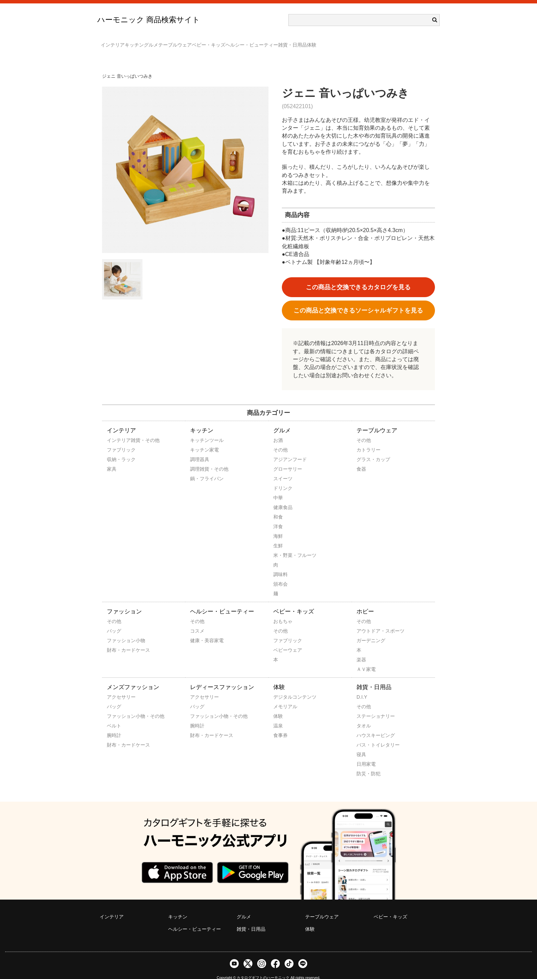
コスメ (197, 621)
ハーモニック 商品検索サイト (148, 19)
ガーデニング (366, 630)
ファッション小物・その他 (116, 706)
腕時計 (114, 725)
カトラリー (366, 440)
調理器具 (199, 449)
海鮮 (278, 526)
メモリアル (282, 696)
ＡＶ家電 (366, 659)
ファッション (124, 601)
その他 (280, 440)
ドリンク (282, 478)
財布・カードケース (116, 640)
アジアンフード (282, 449)
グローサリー (282, 459)
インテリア (116, 41)
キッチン (151, 41)
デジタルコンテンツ (282, 687)
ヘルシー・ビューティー (323, 41)
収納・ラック (116, 449)
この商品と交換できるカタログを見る (358, 277)
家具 (111, 459)
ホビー (365, 601)
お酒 (278, 430)
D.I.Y (362, 687)
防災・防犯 (366, 763)
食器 (361, 459)
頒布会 (280, 574)
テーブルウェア (219, 41)
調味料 (280, 564)
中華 (278, 488)
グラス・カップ (366, 449)
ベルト (114, 716)
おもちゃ (282, 611)
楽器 (361, 649)
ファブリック (116, 440)
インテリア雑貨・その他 (116, 430)
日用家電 (366, 754)
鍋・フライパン (199, 468)
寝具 (361, 744)
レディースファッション (222, 677)
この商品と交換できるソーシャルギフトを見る (358, 300)
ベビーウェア (282, 640)
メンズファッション (133, 677)
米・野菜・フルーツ (282, 545)
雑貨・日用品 (378, 41)
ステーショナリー (366, 706)
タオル (364, 716)
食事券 (280, 725)
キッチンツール (199, 430)
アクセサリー (116, 687)
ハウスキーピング (366, 725)
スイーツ (282, 468)
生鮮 (278, 535)
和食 (278, 507)
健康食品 (282, 497)
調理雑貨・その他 (199, 459)
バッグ (114, 621)
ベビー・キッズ (267, 41)
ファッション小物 (116, 630)
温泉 (278, 716)
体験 (411, 41)
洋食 (278, 516)
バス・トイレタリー (366, 735)
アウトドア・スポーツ (366, 621)
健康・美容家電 (199, 630)
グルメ (182, 41)
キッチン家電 (199, 440)
